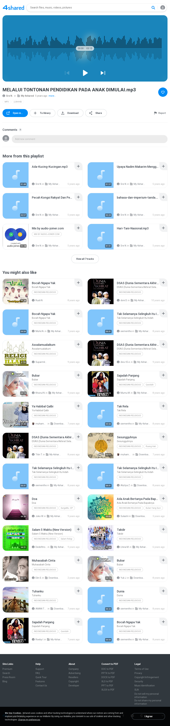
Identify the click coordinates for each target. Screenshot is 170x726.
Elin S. (37, 577)
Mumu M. (123, 393)
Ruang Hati (151, 446)
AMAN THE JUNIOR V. (39, 608)
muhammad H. (39, 423)
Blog (4, 681)
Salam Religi (66, 539)
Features (40, 681)
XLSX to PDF (107, 689)
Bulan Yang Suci (153, 508)
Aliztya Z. (123, 485)
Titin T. (37, 454)
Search (6, 673)
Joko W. (37, 516)
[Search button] (153, 8)
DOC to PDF (107, 669)
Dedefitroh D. (39, 547)
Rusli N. (37, 300)
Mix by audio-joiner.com (46, 234)
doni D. (122, 300)
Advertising (75, 673)
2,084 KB (18, 102)
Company (74, 669)
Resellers (73, 677)
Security (138, 681)
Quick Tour (41, 677)
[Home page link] (13, 7)
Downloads (58, 423)
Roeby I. (38, 639)
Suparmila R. (39, 362)
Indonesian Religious (45, 292)
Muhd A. (38, 331)
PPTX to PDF (108, 673)
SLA (136, 689)
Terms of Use (141, 669)
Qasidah (150, 385)
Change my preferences (29, 720)
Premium (7, 669)
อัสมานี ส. (123, 362)
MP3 (7, 102)
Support (40, 669)
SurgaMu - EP (67, 508)
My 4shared (25, 95)
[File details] (16, 175)
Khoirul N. (38, 393)
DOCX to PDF (108, 677)
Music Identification (144, 685)
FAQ (38, 673)
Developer (74, 685)
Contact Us (41, 685)
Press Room (8, 677)
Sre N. (7, 95)
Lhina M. (123, 547)
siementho (124, 331)
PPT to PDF (107, 685)
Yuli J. (122, 577)
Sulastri (122, 516)
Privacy (138, 673)
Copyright (74, 681)
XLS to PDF (107, 681)
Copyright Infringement (146, 677)
